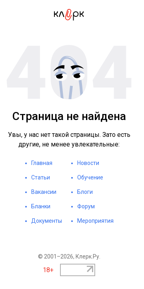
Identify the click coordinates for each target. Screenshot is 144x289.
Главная (41, 163)
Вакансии (43, 192)
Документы (46, 221)
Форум (86, 206)
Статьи (40, 177)
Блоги (85, 192)
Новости (88, 163)
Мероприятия (95, 221)
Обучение (90, 177)
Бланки (40, 206)
